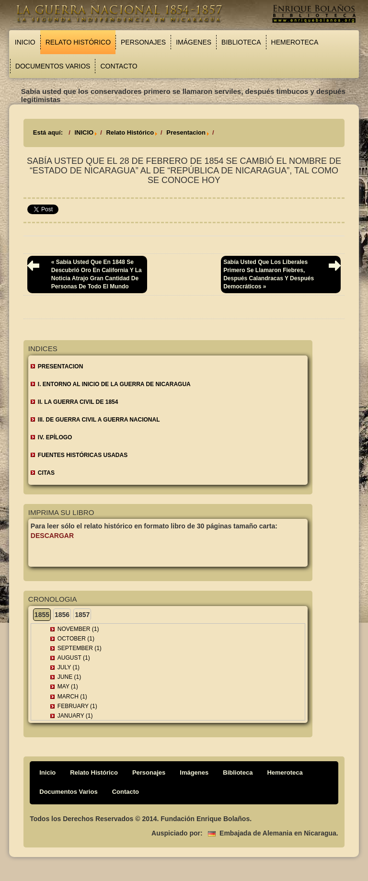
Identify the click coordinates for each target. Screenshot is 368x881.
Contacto (118, 66)
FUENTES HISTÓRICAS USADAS (82, 455)
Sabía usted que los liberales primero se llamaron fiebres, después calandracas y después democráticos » (268, 274)
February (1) (77, 706)
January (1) (75, 715)
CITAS (46, 472)
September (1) (80, 648)
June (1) (69, 677)
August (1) (74, 657)
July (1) (69, 667)
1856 (62, 614)
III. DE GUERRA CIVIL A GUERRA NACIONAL (99, 419)
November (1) (78, 629)
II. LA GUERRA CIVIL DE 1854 (78, 402)
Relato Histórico (78, 42)
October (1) (76, 638)
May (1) (68, 686)
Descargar (52, 535)
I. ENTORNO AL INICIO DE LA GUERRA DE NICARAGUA (114, 384)
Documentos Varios (53, 66)
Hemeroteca (295, 42)
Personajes (143, 42)
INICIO (83, 132)
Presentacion (186, 132)
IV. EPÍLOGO (55, 437)
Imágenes (193, 42)
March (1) (72, 696)
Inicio (25, 42)
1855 (41, 614)
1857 (82, 614)
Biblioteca (241, 42)
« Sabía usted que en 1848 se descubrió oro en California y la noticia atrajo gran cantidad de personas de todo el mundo (96, 274)
